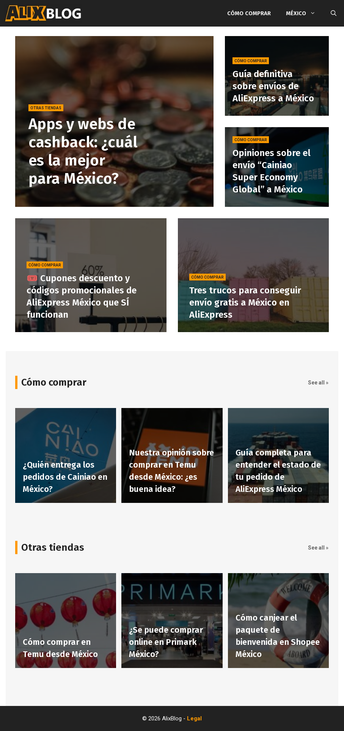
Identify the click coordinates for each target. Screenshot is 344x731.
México (304, 13)
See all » (318, 382)
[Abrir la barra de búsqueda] (333, 13)
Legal (194, 718)
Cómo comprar (249, 13)
